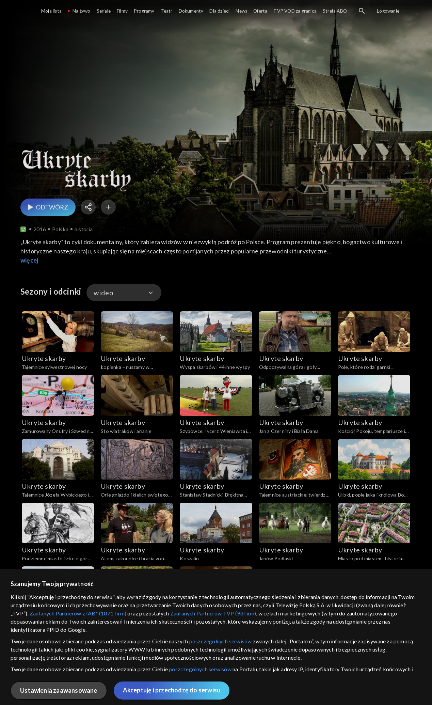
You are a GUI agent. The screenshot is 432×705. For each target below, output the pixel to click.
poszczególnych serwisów (220, 641)
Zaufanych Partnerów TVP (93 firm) (213, 613)
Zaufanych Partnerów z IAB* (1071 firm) (78, 613)
